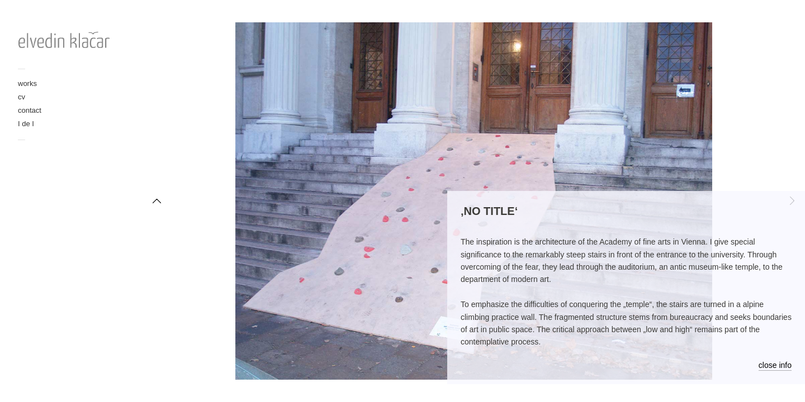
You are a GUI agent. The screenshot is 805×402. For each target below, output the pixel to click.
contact (29, 110)
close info (775, 365)
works (27, 83)
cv (21, 97)
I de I (26, 123)
